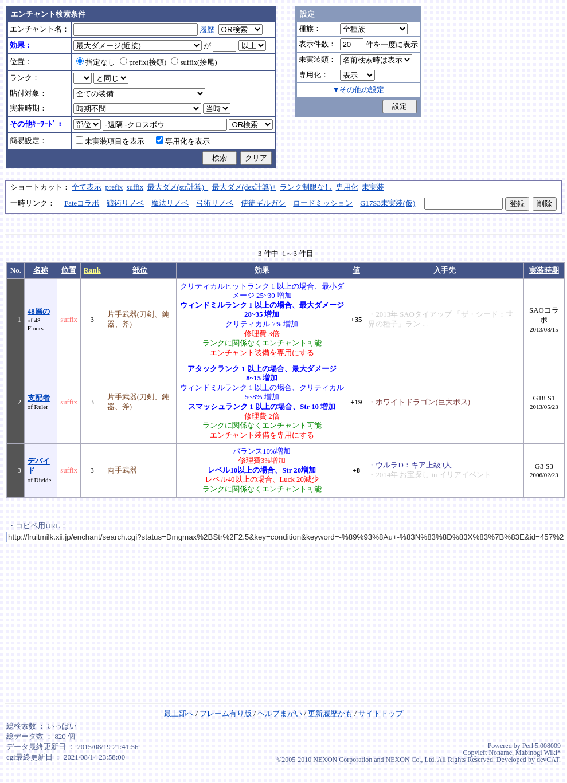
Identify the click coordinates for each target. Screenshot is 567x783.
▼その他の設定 (359, 90)
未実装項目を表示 (110, 141)
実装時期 (544, 270)
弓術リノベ (214, 203)
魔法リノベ (170, 203)
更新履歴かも (330, 714)
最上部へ (179, 714)
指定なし (95, 62)
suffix (135, 187)
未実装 (373, 187)
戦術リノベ (125, 203)
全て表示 (86, 187)
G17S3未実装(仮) (387, 203)
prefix (114, 187)
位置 (68, 270)
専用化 (347, 187)
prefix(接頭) (143, 62)
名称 (40, 270)
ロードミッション (323, 203)
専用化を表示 (183, 141)
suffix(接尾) (194, 62)
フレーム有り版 (226, 714)
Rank (92, 270)
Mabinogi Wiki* (538, 753)
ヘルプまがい (279, 714)
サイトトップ (380, 714)
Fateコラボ (81, 203)
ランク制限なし (306, 187)
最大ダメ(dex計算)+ (244, 187)
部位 (139, 270)
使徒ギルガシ (263, 203)
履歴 (207, 30)
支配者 (39, 398)
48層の (39, 312)
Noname (500, 753)
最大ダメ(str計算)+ (178, 187)
